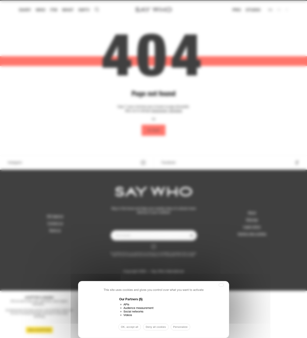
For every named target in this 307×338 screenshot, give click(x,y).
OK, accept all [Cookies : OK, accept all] (129, 326)
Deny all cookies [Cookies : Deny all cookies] (156, 326)
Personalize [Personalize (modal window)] (180, 326)
